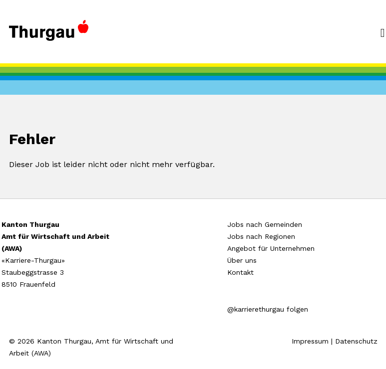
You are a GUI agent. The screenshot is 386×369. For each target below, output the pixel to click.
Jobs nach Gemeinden (264, 224)
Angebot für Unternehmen (271, 248)
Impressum (310, 341)
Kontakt (240, 272)
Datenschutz (356, 341)
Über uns (242, 260)
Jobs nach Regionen (261, 236)
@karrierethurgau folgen (267, 309)
